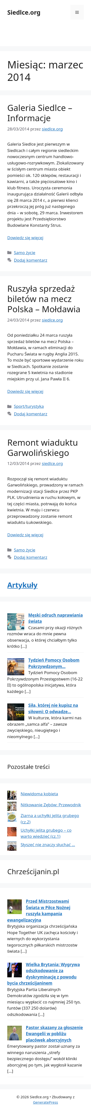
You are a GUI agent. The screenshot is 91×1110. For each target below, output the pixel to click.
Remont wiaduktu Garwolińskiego (42, 447)
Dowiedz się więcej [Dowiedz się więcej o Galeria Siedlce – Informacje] (25, 237)
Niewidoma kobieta (39, 794)
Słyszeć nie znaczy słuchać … (48, 844)
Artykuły (22, 585)
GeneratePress (45, 1102)
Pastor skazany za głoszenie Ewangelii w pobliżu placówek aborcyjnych (54, 1034)
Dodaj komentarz (30, 260)
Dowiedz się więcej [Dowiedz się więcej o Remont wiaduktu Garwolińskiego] (25, 535)
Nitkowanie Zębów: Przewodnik (51, 805)
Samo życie (24, 252)
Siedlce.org (24, 12)
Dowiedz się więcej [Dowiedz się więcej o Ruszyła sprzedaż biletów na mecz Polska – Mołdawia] (25, 391)
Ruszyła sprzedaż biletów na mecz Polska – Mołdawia (43, 299)
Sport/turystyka (29, 406)
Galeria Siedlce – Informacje (39, 113)
